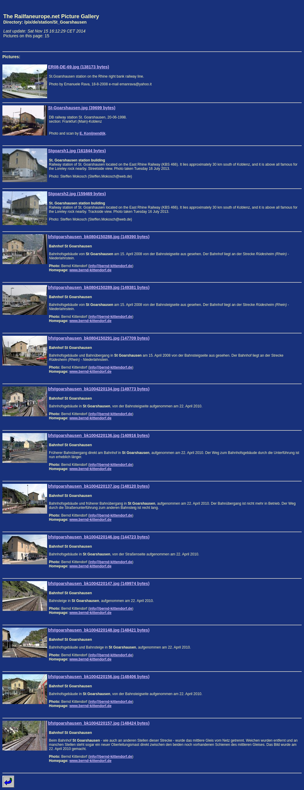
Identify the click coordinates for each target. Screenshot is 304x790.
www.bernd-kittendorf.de (91, 270)
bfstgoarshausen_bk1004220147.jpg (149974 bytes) (98, 583)
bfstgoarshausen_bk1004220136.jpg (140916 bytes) (98, 435)
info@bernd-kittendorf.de (110, 266)
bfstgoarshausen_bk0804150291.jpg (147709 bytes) (98, 338)
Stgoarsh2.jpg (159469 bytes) (77, 193)
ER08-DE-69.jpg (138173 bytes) (78, 66)
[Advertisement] (274, 25)
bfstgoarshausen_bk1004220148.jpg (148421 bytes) (98, 630)
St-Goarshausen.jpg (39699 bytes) (81, 107)
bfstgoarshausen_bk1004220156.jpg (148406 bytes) (98, 676)
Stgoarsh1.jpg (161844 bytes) (77, 150)
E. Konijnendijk (93, 133)
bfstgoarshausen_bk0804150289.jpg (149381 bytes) (98, 287)
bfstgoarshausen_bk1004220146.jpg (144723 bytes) (98, 537)
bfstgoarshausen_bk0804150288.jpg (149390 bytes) (98, 236)
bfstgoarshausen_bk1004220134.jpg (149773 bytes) (98, 388)
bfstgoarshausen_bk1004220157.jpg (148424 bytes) (98, 723)
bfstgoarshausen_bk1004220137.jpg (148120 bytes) (98, 486)
